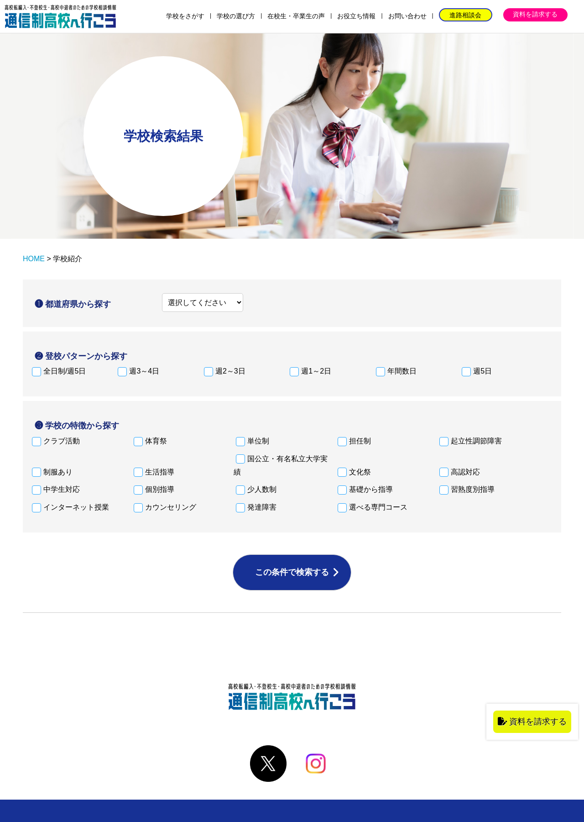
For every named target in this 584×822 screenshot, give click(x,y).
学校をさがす (185, 16)
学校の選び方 (236, 16)
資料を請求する (535, 14)
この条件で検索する (292, 572)
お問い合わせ (407, 16)
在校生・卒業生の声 (296, 16)
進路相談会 (465, 15)
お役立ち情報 (356, 16)
